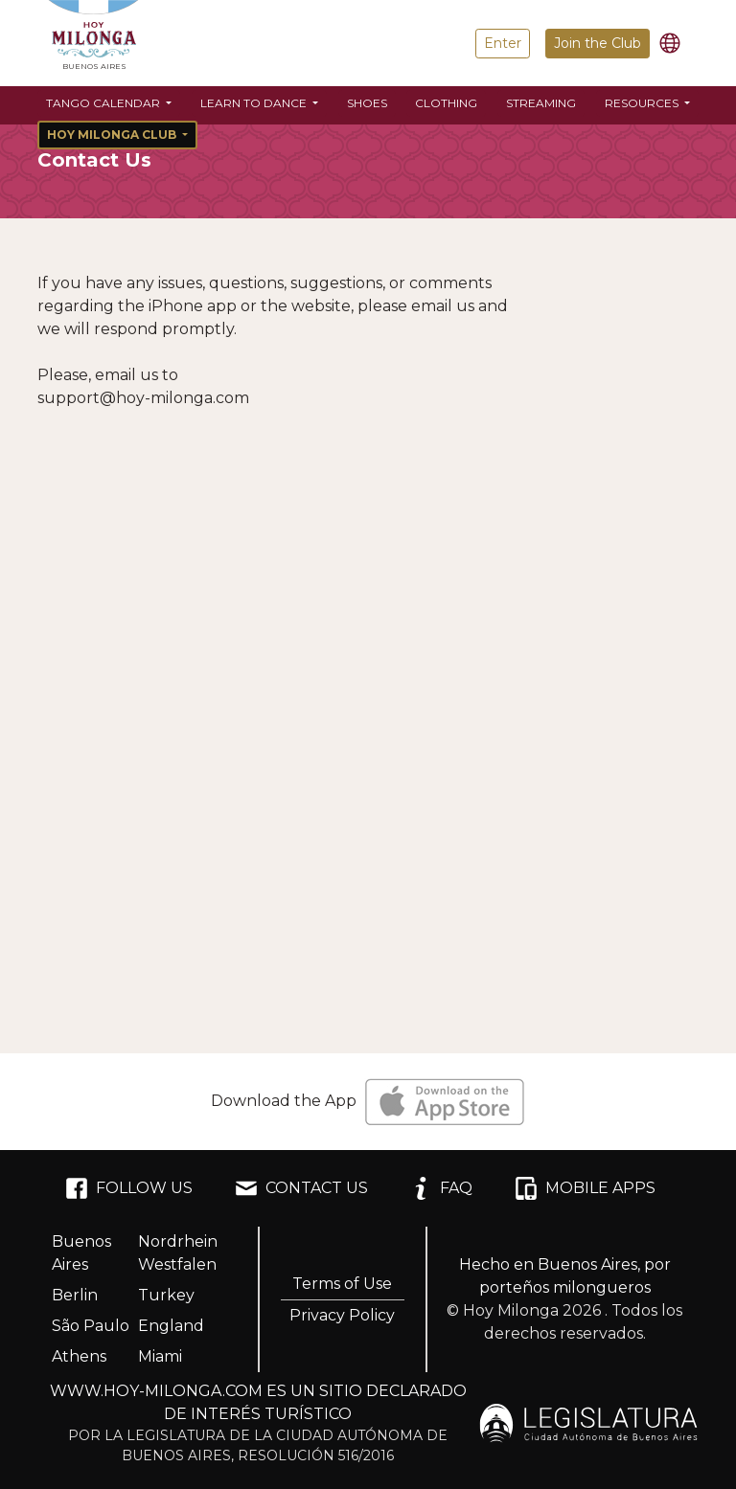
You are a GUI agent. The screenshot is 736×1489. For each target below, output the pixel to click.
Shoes (367, 103)
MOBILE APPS (585, 1188)
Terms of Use (342, 1284)
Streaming (541, 103)
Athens (79, 1356)
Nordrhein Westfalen (178, 1253)
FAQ (440, 1188)
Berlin (75, 1295)
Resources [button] (643, 103)
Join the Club (597, 43)
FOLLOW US (129, 1188)
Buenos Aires (81, 1253)
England (171, 1326)
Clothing (446, 103)
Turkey (166, 1295)
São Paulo (90, 1326)
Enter (502, 43)
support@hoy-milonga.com (143, 398)
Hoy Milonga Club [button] (113, 134)
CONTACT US (301, 1188)
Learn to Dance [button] (255, 103)
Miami (160, 1356)
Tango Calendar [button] (104, 103)
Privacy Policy (342, 1315)
